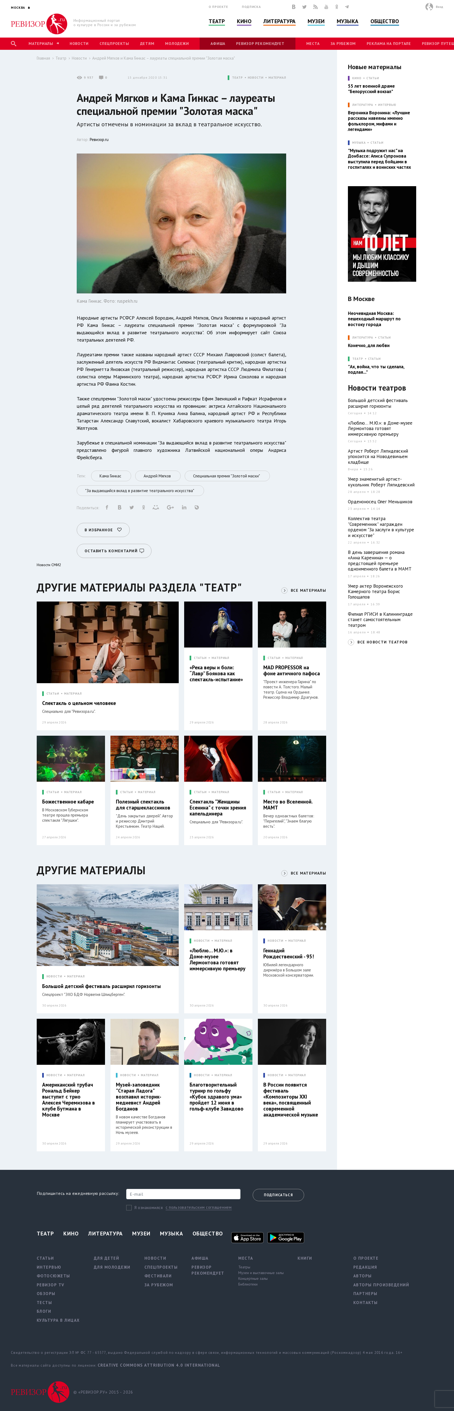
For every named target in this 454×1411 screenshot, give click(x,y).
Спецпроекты (114, 43)
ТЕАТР (237, 77)
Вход (439, 7)
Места (313, 43)
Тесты (44, 1302)
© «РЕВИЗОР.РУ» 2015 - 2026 (103, 1392)
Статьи (372, 78)
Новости (79, 43)
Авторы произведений (381, 1284)
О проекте (218, 7)
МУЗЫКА (359, 143)
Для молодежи (112, 1267)
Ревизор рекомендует (260, 43)
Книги (305, 1258)
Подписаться (278, 1195)
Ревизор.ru (99, 139)
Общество (384, 21)
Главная (43, 58)
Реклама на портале (389, 43)
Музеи (316, 21)
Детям (147, 43)
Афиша (218, 43)
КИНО (357, 78)
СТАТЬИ (53, 693)
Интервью (387, 105)
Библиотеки (248, 1284)
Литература (279, 21)
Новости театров (377, 388)
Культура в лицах (58, 1320)
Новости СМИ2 (49, 564)
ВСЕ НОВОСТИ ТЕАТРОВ (382, 642)
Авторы (362, 1275)
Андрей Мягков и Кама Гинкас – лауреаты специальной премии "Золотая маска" (163, 58)
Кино (244, 21)
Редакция (365, 1267)
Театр (217, 21)
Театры (244, 1267)
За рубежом (343, 43)
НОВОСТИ (256, 77)
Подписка (251, 7)
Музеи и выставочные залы (261, 1272)
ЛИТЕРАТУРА (362, 105)
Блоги (44, 1311)
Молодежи (177, 43)
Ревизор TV (50, 1284)
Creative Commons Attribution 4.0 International (159, 1365)
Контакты (365, 1302)
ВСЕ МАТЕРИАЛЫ (308, 590)
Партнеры (365, 1293)
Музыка (348, 21)
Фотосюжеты (53, 1275)
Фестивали (158, 1275)
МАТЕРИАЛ (277, 77)
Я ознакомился (148, 1207)
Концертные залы (253, 1278)
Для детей (106, 1258)
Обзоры (46, 1293)
